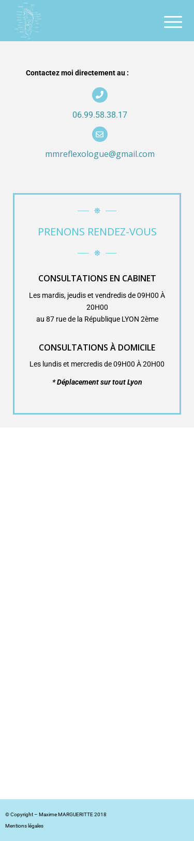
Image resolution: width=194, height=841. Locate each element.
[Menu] (165, 21)
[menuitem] (165, 21)
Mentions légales (24, 826)
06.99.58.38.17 (99, 115)
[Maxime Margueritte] (80, 20)
